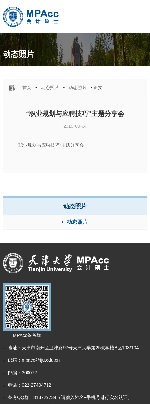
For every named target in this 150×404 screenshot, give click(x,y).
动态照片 (50, 87)
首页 (26, 87)
